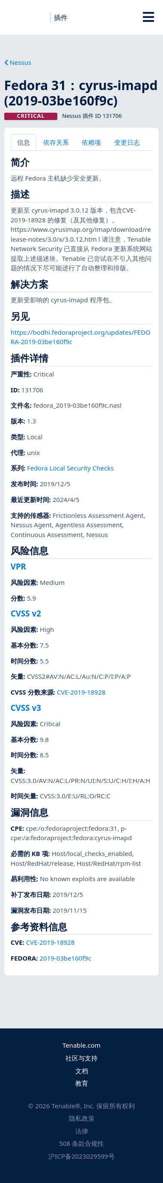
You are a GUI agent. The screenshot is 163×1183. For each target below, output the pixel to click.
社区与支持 (81, 1058)
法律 (81, 1131)
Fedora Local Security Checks (70, 468)
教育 (81, 1083)
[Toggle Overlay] (148, 17)
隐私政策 (82, 1118)
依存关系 (56, 142)
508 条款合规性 (81, 1143)
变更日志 (127, 142)
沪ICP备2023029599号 (81, 1156)
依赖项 (91, 142)
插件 (61, 17)
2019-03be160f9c (66, 958)
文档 (81, 1070)
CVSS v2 (26, 613)
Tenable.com (81, 1045)
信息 (23, 142)
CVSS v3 (26, 707)
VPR (18, 566)
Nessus (18, 62)
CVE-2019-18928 (81, 692)
